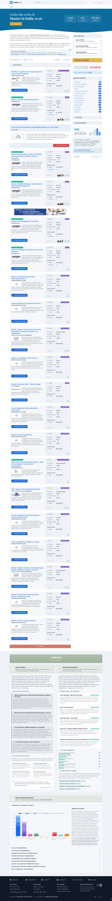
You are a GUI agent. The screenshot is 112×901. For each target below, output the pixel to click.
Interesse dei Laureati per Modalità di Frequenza (25, 863)
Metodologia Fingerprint (62, 886)
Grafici (63, 891)
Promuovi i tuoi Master (38, 886)
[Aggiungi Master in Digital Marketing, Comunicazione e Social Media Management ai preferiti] (48, 204)
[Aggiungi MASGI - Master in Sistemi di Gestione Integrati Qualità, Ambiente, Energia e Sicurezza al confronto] (51, 587)
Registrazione (16, 889)
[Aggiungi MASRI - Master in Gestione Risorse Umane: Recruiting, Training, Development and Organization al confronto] (51, 351)
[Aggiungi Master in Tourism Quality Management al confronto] (51, 119)
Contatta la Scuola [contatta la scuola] (61, 145)
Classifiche (68, 891)
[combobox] (58, 2)
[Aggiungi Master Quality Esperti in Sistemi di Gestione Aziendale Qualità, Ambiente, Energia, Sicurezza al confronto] (51, 175)
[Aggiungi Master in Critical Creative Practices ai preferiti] (48, 639)
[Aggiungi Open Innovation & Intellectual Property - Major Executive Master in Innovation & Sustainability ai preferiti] (48, 482)
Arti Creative (88, 82)
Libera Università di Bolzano (18, 280)
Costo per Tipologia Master (19, 848)
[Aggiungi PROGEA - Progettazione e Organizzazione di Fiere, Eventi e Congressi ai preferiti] (48, 91)
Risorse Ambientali (88, 98)
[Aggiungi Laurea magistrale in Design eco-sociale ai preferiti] (48, 561)
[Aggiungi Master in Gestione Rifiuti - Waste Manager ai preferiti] (48, 401)
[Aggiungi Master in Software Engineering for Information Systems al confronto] (51, 296)
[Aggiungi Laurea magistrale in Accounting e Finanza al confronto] (51, 322)
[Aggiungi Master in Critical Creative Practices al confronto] (51, 639)
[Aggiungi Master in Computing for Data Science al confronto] (51, 377)
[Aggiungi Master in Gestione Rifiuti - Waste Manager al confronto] (51, 401)
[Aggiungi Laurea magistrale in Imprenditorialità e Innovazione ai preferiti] (48, 427)
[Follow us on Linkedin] (100, 896)
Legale (88, 89)
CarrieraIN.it (62, 880)
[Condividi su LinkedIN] (96, 156)
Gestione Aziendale (88, 86)
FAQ (18, 886)
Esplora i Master (16, 24)
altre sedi (51, 114)
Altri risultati (40, 646)
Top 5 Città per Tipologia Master (20, 850)
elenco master (62, 54)
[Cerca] (84, 2)
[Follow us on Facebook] (98, 896)
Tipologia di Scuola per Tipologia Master (22, 856)
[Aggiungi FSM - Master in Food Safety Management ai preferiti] (48, 508)
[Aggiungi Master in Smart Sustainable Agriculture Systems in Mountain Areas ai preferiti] (48, 613)
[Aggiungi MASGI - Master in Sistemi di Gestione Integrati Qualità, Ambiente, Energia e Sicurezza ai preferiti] (48, 587)
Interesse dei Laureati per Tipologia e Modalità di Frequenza (28, 866)
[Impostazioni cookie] (111, 899)
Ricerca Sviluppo (88, 95)
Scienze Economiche (88, 100)
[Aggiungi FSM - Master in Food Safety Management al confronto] (51, 508)
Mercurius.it (94, 880)
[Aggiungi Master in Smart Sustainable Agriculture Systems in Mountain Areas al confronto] (51, 613)
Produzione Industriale (88, 93)
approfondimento (15, 54)
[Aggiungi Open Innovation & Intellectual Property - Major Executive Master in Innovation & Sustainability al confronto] (51, 482)
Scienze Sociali (88, 105)
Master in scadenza (82, 60)
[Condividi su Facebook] (92, 156)
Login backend (36, 889)
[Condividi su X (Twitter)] (99, 156)
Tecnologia (88, 107)
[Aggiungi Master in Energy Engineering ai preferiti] (48, 453)
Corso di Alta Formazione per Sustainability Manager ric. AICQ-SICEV (35, 127)
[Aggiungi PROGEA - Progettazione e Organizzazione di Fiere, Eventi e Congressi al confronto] (51, 91)
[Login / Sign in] (97, 2)
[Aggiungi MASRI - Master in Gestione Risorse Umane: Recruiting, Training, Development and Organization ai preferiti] (48, 351)
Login (11, 889)
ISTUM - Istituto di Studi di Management (21, 335)
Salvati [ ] (56, 59)
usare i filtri (41, 54)
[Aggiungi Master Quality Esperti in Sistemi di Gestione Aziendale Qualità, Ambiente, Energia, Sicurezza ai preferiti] (48, 175)
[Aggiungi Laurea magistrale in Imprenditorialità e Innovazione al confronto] (51, 427)
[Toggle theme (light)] (94, 2)
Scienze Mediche (88, 102)
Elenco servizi (13, 886)
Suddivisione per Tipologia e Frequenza (22, 805)
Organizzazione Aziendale (88, 91)
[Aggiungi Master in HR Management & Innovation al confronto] (51, 241)
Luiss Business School (17, 467)
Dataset (59, 891)
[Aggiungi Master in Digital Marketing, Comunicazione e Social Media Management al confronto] (51, 204)
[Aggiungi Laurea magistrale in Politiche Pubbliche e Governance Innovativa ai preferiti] (48, 534)
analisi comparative (32, 54)
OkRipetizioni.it (79, 880)
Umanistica (88, 111)
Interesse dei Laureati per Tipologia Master (23, 861)
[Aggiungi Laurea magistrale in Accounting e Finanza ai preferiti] (48, 322)
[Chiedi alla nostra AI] (32, 90)
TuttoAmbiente (15, 386)
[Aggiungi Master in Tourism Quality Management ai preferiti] (48, 119)
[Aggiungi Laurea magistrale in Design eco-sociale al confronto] (51, 561)
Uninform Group (15, 101)
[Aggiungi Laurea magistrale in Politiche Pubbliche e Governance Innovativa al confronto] (51, 534)
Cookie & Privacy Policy (51, 896)
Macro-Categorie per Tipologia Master (22, 869)
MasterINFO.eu (32, 880)
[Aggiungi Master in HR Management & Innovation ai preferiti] (48, 241)
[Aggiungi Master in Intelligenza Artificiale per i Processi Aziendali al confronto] (51, 269)
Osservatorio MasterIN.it (62, 889)
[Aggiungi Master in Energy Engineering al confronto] (51, 453)
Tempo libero (88, 109)
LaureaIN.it (46, 880)
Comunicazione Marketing (88, 84)
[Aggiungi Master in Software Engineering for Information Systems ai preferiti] (48, 296)
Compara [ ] (66, 59)
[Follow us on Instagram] (95, 896)
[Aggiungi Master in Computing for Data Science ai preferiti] (48, 377)
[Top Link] (100, 2)
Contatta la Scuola (19, 90)
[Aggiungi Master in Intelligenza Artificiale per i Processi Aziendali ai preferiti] (48, 269)
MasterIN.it (15, 880)
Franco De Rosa (86, 891)
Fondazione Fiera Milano (17, 75)
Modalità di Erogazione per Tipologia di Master (24, 853)
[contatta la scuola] (40, 212)
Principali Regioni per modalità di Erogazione (23, 858)
